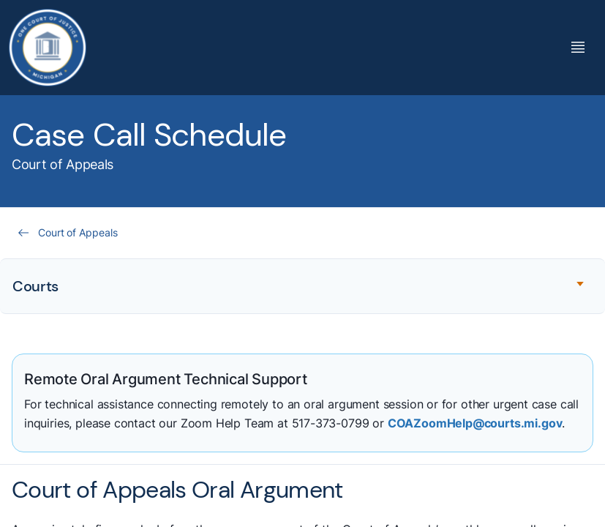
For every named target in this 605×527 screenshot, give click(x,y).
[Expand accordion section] (302, 286)
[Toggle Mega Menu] (578, 47)
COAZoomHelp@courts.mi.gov (475, 423)
